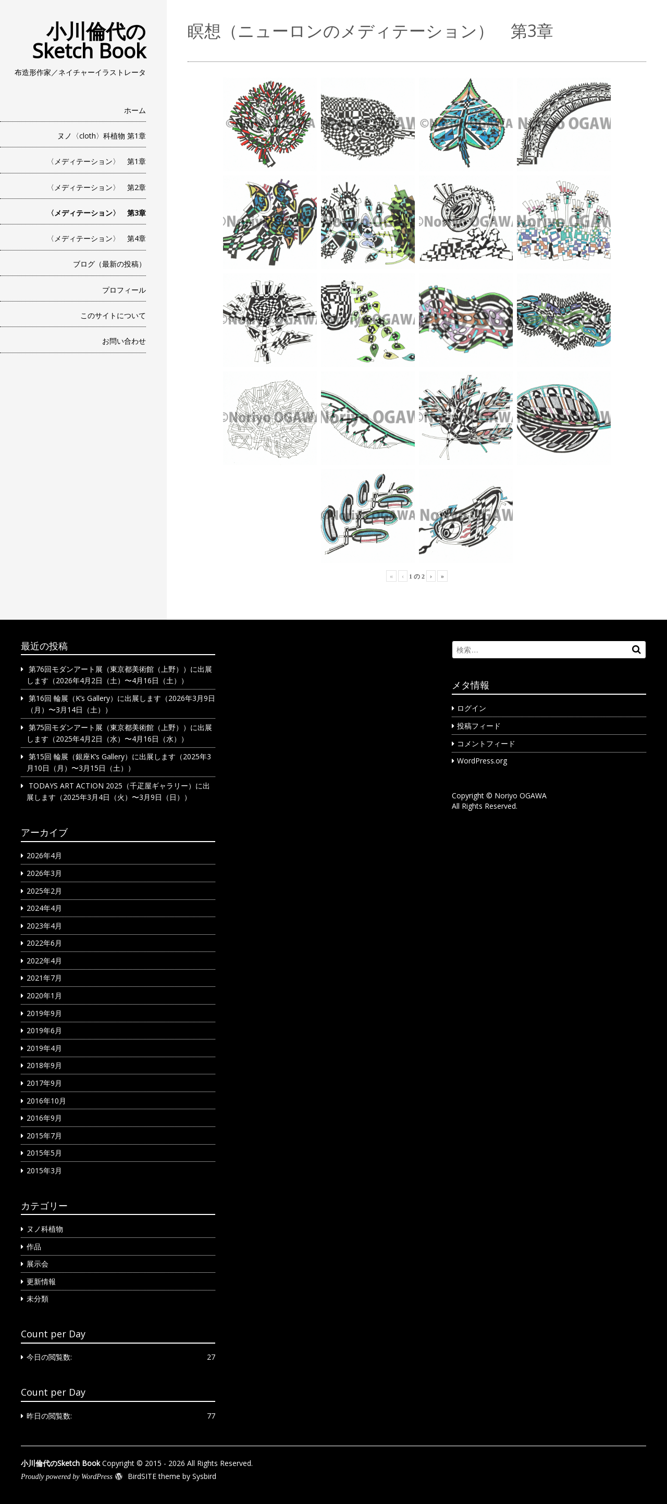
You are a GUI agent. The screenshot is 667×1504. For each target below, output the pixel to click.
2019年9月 (44, 1013)
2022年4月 (44, 961)
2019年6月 (44, 1030)
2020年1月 (44, 995)
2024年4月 (44, 908)
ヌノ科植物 (45, 1229)
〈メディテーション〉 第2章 (96, 187)
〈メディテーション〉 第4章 (96, 238)
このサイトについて (113, 315)
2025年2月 (44, 891)
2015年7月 (44, 1135)
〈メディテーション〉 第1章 (96, 161)
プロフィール (124, 290)
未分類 (37, 1299)
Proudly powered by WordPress (67, 1477)
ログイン (471, 708)
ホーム (135, 110)
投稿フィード (479, 726)
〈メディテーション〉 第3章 (96, 213)
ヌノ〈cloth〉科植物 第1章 (101, 136)
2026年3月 (44, 873)
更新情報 (41, 1281)
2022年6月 (44, 943)
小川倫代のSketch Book (89, 40)
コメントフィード (486, 743)
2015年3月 (44, 1170)
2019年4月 (44, 1048)
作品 (34, 1246)
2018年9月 (44, 1065)
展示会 (37, 1264)
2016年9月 (44, 1118)
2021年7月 (44, 978)
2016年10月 (46, 1101)
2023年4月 (44, 926)
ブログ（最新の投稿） (109, 264)
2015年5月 (44, 1153)
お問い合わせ (124, 341)
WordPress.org (482, 761)
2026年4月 (44, 855)
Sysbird (204, 1476)
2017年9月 (44, 1083)
